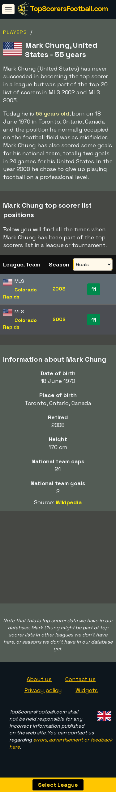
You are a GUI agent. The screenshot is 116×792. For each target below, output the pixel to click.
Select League (58, 784)
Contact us (80, 681)
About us (39, 681)
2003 (59, 289)
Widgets (86, 692)
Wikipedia (69, 502)
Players (15, 32)
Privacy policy (43, 692)
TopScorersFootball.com (69, 8)
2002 (59, 319)
